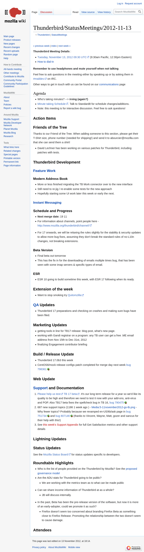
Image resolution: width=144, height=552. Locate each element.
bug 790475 (117, 402)
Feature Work (44, 171)
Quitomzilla (74, 295)
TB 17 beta (70, 393)
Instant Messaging (47, 202)
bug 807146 (63, 415)
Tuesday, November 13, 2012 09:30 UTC (62, 57)
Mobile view (74, 547)
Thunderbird (43, 35)
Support (40, 388)
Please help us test (49, 393)
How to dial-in (46, 61)
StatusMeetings (59, 35)
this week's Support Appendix (60, 424)
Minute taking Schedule (52, 103)
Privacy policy (39, 547)
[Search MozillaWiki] (128, 11)
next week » (64, 46)
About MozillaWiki (57, 547)
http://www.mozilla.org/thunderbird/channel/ (63, 225)
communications (109, 84)
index (54, 46)
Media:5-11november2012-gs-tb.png (113, 407)
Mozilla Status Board (55, 454)
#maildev (38, 78)
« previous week (41, 46)
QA (36, 305)
